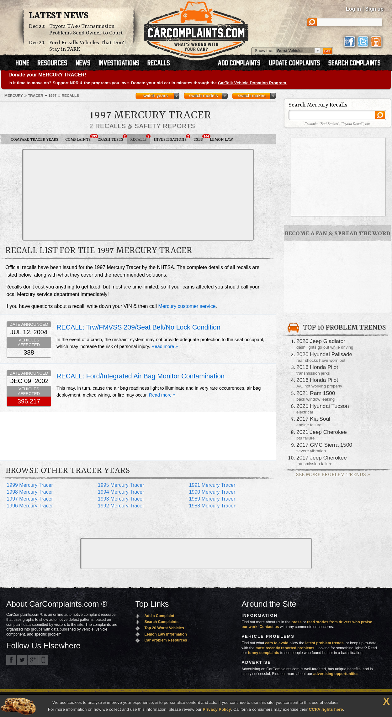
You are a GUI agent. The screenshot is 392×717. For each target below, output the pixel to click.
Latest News (58, 16)
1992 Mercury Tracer (121, 505)
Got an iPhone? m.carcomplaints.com (43, 660)
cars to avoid (277, 643)
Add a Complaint (159, 616)
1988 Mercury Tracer (212, 505)
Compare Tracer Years (34, 139)
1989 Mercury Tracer (212, 498)
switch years (155, 95)
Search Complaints (161, 622)
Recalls (140, 138)
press (297, 622)
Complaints (79, 138)
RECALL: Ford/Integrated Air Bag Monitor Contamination (140, 376)
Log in (353, 9)
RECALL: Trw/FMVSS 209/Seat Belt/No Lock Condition (138, 327)
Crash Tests (112, 138)
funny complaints (263, 653)
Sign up (374, 9)
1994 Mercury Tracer (121, 492)
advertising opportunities (335, 674)
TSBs (199, 138)
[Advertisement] (119, 194)
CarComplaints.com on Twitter (22, 660)
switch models (203, 95)
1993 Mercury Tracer (121, 498)
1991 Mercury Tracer (212, 485)
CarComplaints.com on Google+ (33, 660)
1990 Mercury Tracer (212, 492)
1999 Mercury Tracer (30, 485)
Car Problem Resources (165, 640)
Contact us (269, 627)
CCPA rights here (326, 709)
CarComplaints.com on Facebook (11, 660)
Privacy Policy (217, 709)
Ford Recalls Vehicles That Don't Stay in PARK (87, 46)
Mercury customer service (186, 306)
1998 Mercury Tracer (30, 492)
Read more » (164, 346)
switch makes (252, 95)
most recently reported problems (285, 648)
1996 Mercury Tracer (30, 505)
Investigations (172, 138)
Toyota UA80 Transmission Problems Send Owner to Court (86, 29)
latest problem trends (324, 643)
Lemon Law (221, 139)
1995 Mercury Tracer (121, 485)
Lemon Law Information (165, 634)
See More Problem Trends (333, 475)
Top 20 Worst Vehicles (164, 628)
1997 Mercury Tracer (30, 498)
